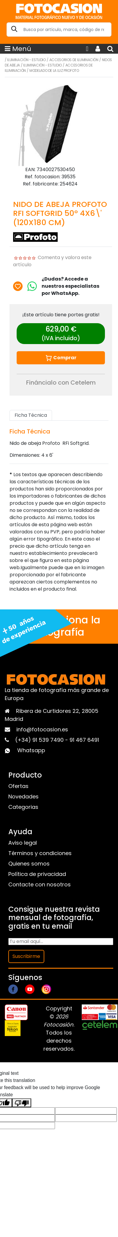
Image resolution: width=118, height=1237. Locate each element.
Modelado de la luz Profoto (54, 70)
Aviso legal (22, 842)
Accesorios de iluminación (73, 59)
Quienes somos (29, 863)
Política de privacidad (37, 874)
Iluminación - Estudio (26, 59)
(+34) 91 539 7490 (40, 740)
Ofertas (18, 786)
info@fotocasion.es (42, 729)
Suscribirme (26, 956)
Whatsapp (31, 750)
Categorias (23, 807)
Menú (18, 48)
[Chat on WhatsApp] (32, 286)
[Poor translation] (21, 1102)
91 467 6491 (84, 740)
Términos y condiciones (40, 853)
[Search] (59, 29)
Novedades (23, 796)
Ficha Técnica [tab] (31, 415)
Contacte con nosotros (39, 884)
